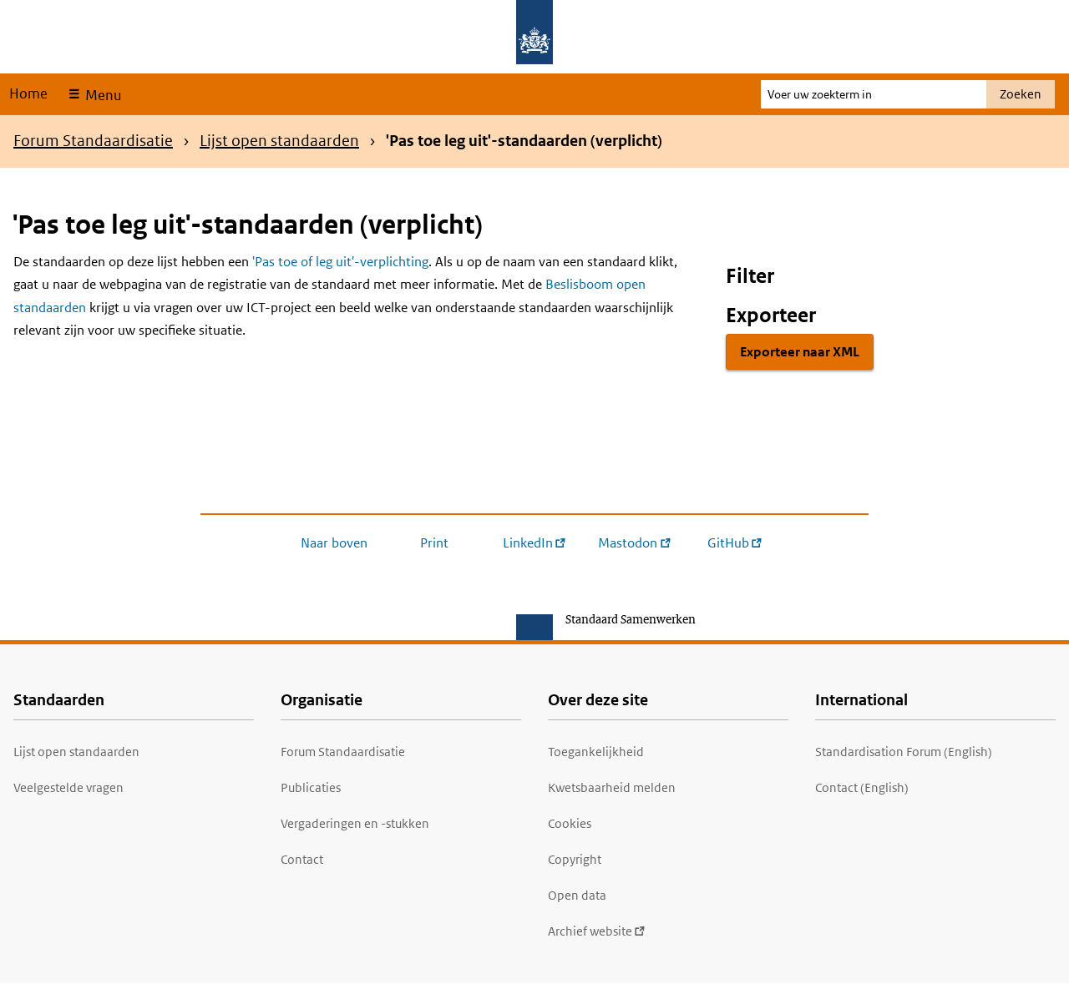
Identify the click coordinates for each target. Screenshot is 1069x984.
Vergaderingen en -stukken (355, 823)
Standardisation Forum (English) (903, 751)
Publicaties (311, 787)
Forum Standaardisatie (93, 140)
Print (434, 543)
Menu (101, 95)
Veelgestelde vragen (68, 787)
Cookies (569, 823)
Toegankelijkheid (596, 751)
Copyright (574, 859)
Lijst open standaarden (279, 140)
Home (28, 93)
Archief (597, 931)
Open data (577, 895)
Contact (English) (862, 787)
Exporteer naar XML (799, 352)
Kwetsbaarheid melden (612, 787)
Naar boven (334, 543)
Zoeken (1020, 94)
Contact (302, 859)
